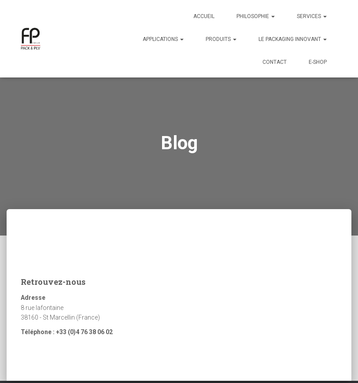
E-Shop (318, 62)
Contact (274, 62)
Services (312, 16)
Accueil (203, 16)
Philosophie (255, 16)
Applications (163, 39)
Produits (221, 39)
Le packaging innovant (292, 39)
